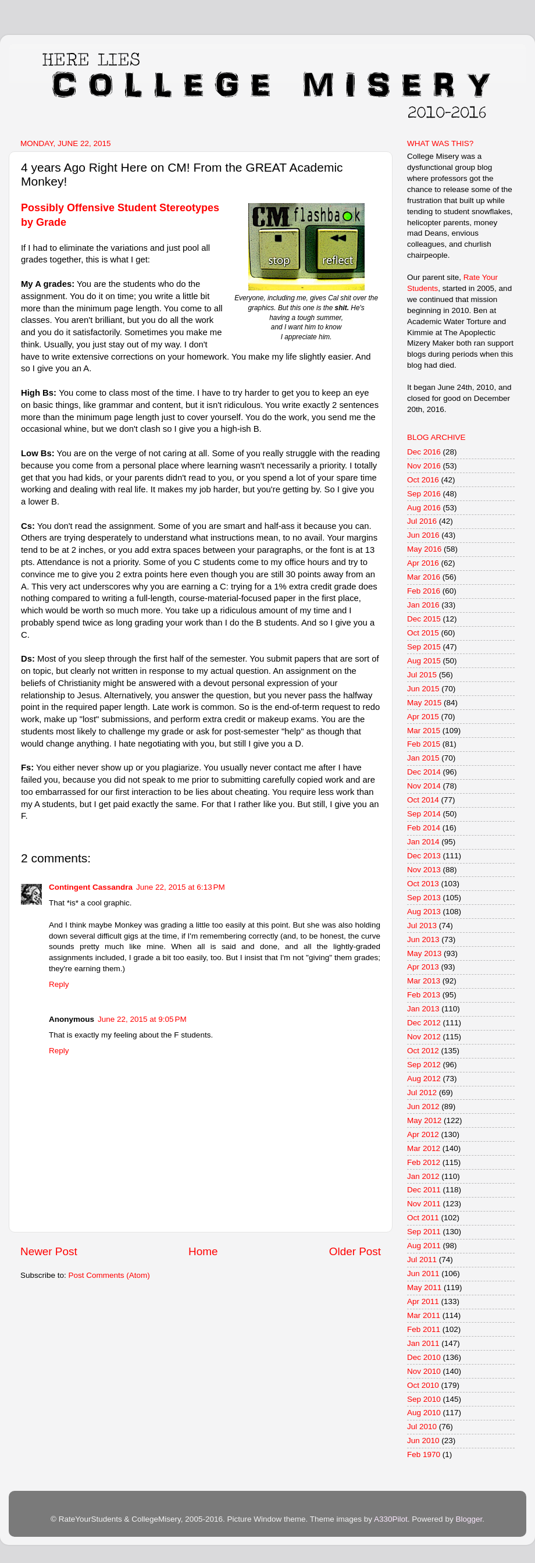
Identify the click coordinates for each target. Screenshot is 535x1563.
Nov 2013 (424, 869)
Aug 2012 (424, 1078)
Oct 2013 (423, 883)
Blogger (468, 1519)
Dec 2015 (424, 618)
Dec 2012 (424, 1022)
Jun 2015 (423, 688)
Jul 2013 (422, 925)
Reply (59, 984)
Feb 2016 (423, 591)
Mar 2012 (423, 1148)
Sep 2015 (424, 646)
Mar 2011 (423, 1315)
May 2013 (424, 953)
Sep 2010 (424, 1399)
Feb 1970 (423, 1454)
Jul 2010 (422, 1426)
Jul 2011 (422, 1259)
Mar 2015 (423, 730)
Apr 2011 (423, 1301)
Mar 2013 (423, 980)
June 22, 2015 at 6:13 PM (180, 887)
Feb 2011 (423, 1329)
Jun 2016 (423, 535)
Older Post (355, 1251)
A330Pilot (391, 1519)
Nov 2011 (424, 1203)
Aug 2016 (424, 507)
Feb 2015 (423, 744)
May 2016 (424, 549)
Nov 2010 (424, 1371)
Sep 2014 (424, 813)
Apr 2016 (423, 563)
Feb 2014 (423, 827)
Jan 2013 (423, 1008)
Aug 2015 (424, 660)
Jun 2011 (423, 1273)
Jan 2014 (423, 841)
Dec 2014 (424, 772)
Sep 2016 (424, 493)
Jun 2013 (423, 939)
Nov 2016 (424, 465)
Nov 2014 (424, 786)
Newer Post (48, 1251)
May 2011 (424, 1287)
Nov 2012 (424, 1036)
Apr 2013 (423, 966)
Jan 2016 (423, 605)
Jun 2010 (423, 1440)
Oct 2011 (423, 1217)
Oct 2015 (423, 632)
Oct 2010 (423, 1385)
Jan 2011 (423, 1343)
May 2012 (424, 1120)
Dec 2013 (424, 855)
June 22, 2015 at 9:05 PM (142, 1019)
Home (202, 1251)
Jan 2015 (423, 758)
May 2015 (424, 702)
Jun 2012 (423, 1106)
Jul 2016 (422, 521)
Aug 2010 (424, 1412)
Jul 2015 (422, 674)
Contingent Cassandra (91, 887)
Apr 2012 (423, 1134)
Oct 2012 (423, 1050)
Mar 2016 (423, 577)
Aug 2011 (424, 1245)
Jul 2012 (422, 1092)
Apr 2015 (423, 716)
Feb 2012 (423, 1162)
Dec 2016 (424, 451)
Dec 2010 (424, 1357)
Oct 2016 (423, 479)
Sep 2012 (424, 1064)
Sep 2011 (424, 1231)
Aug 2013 (424, 911)
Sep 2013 (424, 897)
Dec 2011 (424, 1189)
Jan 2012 (423, 1176)
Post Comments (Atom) (109, 1275)
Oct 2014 (423, 799)
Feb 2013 (423, 994)
